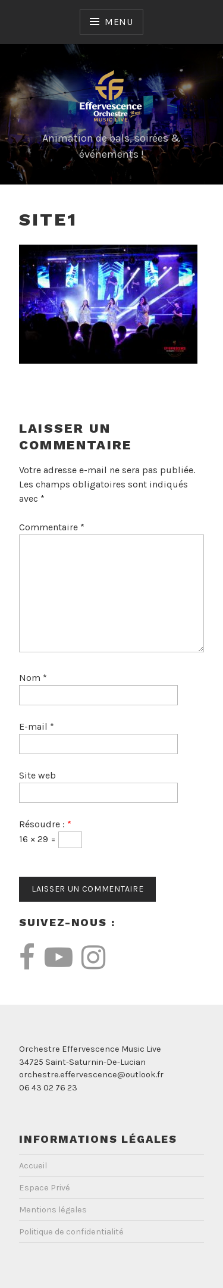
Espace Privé (44, 1188)
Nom (33, 677)
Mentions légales (53, 1210)
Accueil (33, 1166)
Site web (37, 775)
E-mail (36, 726)
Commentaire (51, 527)
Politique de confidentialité (71, 1232)
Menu (119, 21)
